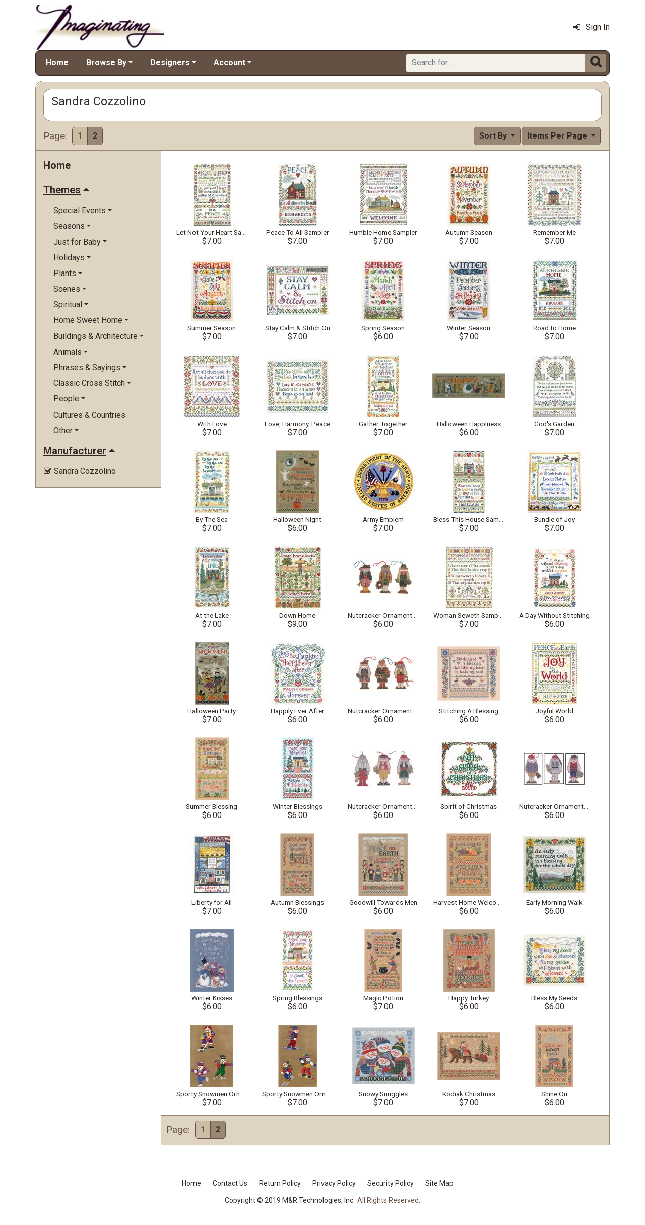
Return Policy (280, 1183)
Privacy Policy (334, 1183)
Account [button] (229, 62)
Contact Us (230, 1183)
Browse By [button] (106, 62)
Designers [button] (170, 62)
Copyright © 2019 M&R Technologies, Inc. (290, 1200)
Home (57, 62)
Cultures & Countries (89, 415)
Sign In (591, 27)
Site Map (439, 1183)
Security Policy (390, 1183)
